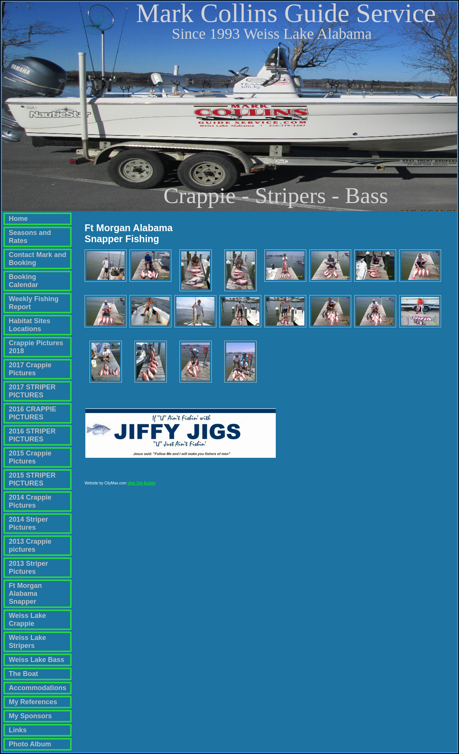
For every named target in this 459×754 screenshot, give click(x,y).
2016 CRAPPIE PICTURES (32, 413)
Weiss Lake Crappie (27, 619)
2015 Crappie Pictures (30, 457)
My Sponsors (30, 716)
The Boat (23, 674)
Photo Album (30, 744)
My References (33, 702)
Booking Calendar (23, 281)
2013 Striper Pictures (28, 567)
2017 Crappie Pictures (30, 369)
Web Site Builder (142, 486)
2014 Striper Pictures (28, 523)
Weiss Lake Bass (36, 660)
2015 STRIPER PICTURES (32, 479)
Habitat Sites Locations (29, 325)
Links (18, 730)
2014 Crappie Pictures (30, 501)
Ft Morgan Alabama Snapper (25, 593)
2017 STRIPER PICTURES (32, 391)
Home (18, 218)
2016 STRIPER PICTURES (32, 435)
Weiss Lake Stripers (27, 641)
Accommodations (37, 688)
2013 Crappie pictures (30, 545)
